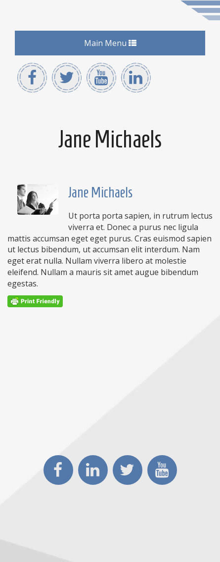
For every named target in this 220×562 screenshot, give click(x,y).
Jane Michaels (100, 192)
